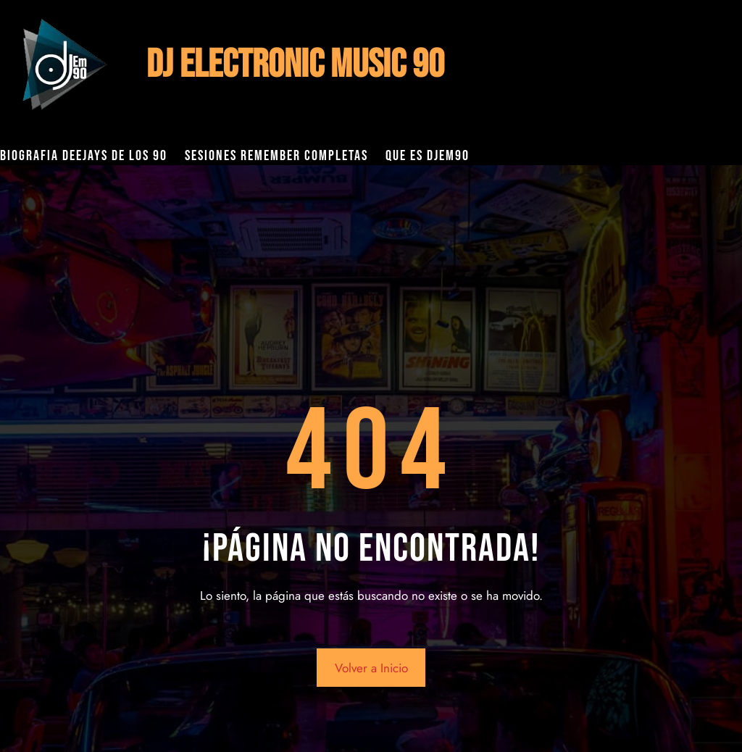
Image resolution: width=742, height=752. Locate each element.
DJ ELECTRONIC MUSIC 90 (295, 65)
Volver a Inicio (371, 668)
